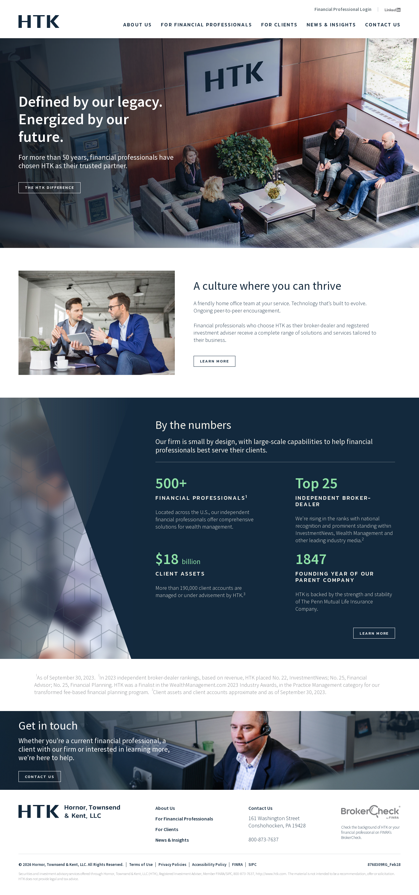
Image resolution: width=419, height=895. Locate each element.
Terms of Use (141, 865)
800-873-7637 (263, 839)
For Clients (279, 25)
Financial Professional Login (342, 9)
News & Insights (331, 25)
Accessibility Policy (209, 865)
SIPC (252, 865)
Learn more (214, 361)
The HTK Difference (50, 187)
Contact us (40, 777)
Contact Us (383, 25)
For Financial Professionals (206, 25)
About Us (137, 25)
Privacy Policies (172, 865)
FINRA (237, 865)
